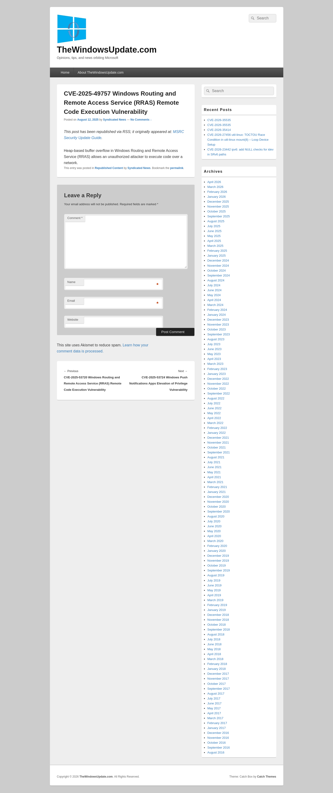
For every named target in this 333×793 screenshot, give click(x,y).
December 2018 (218, 615)
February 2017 (217, 723)
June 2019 (214, 585)
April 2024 (214, 300)
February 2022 (217, 428)
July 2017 (214, 698)
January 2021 (216, 492)
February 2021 (217, 487)
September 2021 (218, 452)
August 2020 (215, 516)
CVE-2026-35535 (219, 120)
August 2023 (215, 339)
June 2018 (214, 644)
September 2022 (218, 393)
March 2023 (215, 364)
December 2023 (218, 319)
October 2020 (216, 506)
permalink (176, 168)
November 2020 (218, 501)
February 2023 (217, 369)
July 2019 (214, 580)
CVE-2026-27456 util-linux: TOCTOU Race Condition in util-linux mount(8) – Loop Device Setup (238, 139)
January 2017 (216, 728)
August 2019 (215, 575)
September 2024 (218, 275)
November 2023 (218, 324)
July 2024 (214, 285)
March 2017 (215, 718)
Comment (75, 218)
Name (71, 282)
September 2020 (218, 511)
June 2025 (214, 231)
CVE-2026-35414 (219, 130)
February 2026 (217, 192)
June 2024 (214, 290)
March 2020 (215, 541)
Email (71, 300)
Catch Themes (266, 776)
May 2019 (214, 590)
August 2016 (215, 752)
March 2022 (215, 423)
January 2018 (216, 669)
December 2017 (218, 673)
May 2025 (214, 236)
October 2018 (216, 624)
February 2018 (217, 664)
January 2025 (216, 255)
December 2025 (218, 201)
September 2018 (218, 629)
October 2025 (216, 211)
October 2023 (216, 329)
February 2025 (217, 250)
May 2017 (214, 708)
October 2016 (216, 742)
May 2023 (214, 354)
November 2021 (218, 442)
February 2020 (217, 546)
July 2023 (214, 344)
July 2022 (214, 403)
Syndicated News (114, 119)
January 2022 (216, 432)
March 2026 (215, 187)
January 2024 (216, 314)
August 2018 (215, 634)
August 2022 (215, 398)
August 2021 (215, 457)
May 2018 (214, 649)
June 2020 (214, 526)
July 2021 (214, 462)
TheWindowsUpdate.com (107, 49)
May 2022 (214, 413)
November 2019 (218, 560)
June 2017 (214, 703)
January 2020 (216, 551)
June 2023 (214, 349)
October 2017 (216, 683)
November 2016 (218, 737)
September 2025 (218, 216)
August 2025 (215, 221)
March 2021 (215, 482)
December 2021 (218, 437)
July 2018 (214, 639)
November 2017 (218, 678)
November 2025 (218, 206)
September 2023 (218, 334)
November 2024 (218, 265)
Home (65, 72)
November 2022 (218, 383)
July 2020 (214, 521)
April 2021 (214, 477)
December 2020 (218, 497)
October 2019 (216, 565)
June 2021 (214, 467)
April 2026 (214, 182)
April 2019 (214, 595)
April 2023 (214, 359)
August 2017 (215, 693)
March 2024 (215, 305)
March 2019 (215, 600)
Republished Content (109, 168)
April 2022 (214, 418)
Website (72, 319)
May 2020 (214, 531)
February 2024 (217, 310)
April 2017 (214, 713)
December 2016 (218, 733)
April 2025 (214, 241)
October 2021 (216, 447)
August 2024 (215, 280)
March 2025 (215, 246)
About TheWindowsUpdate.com (101, 72)
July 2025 (214, 226)
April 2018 (214, 654)
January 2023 (216, 374)
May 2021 (214, 472)
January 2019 (216, 610)
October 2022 (216, 388)
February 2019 (217, 605)
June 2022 (214, 408)
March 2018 (215, 659)
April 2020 (214, 536)
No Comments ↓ (141, 119)
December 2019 (218, 555)
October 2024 (216, 270)
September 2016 (218, 747)
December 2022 (218, 378)
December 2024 (218, 260)
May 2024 (214, 295)
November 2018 (218, 619)
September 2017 (218, 688)
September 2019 (218, 570)
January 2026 (216, 196)
